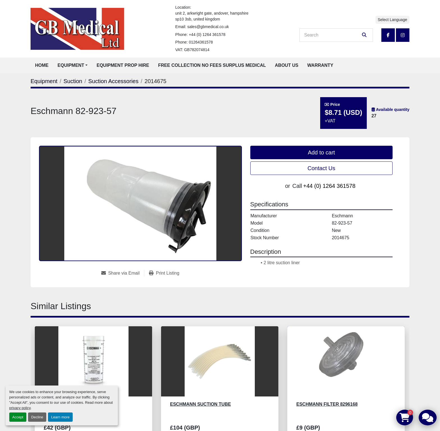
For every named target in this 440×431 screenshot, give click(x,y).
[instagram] (402, 35)
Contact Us (321, 168)
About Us (287, 65)
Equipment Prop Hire (123, 65)
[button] (72, 65)
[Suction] (72, 81)
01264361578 (201, 42)
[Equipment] (44, 81)
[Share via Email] (122, 273)
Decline (37, 417)
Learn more (60, 417)
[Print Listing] (164, 273)
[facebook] (388, 35)
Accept (17, 417)
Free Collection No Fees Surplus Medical (212, 65)
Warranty (320, 65)
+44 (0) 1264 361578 (207, 34)
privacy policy (20, 408)
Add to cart (321, 152)
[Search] (332, 35)
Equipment (71, 65)
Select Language (392, 19)
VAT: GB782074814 (192, 49)
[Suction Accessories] (113, 81)
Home (42, 65)
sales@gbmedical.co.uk (208, 26)
